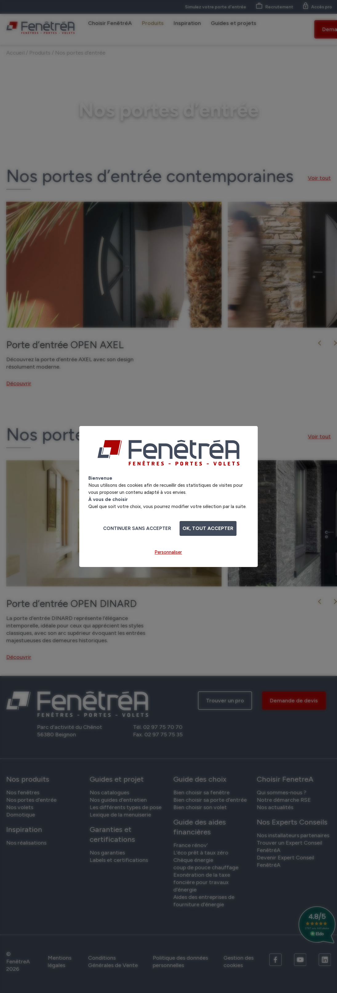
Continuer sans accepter (137, 528)
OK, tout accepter (208, 528)
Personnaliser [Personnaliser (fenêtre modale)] (168, 552)
